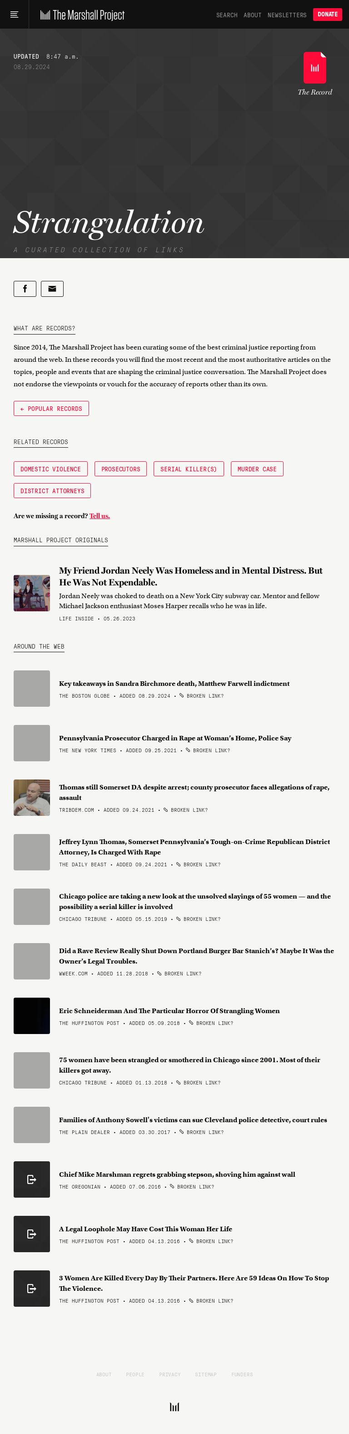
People (135, 1374)
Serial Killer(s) (188, 469)
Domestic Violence (50, 469)
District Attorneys (52, 490)
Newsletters (287, 14)
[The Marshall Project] (80, 14)
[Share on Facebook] (25, 289)
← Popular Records (51, 408)
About (252, 14)
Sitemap (206, 1374)
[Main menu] (14, 14)
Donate (328, 14)
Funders (242, 1374)
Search (227, 14)
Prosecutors (120, 469)
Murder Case (257, 469)
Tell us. (100, 516)
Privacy (170, 1374)
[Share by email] (52, 289)
